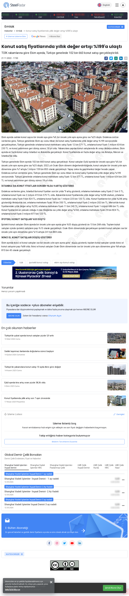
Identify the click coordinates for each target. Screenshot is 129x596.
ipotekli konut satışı (38, 262)
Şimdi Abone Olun (113, 588)
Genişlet (119, 414)
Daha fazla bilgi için (12, 590)
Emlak (19, 30)
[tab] (17, 466)
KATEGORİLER (115, 27)
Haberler (8, 30)
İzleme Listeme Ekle (16, 36)
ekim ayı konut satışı (64, 262)
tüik (21, 262)
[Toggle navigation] (123, 5)
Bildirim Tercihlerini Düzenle (64, 441)
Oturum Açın (54, 315)
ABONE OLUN (14, 315)
